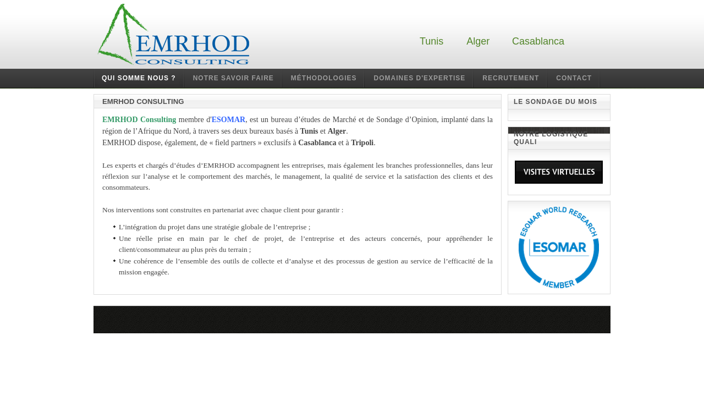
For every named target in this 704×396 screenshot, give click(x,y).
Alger (478, 41)
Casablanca (538, 41)
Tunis (431, 41)
